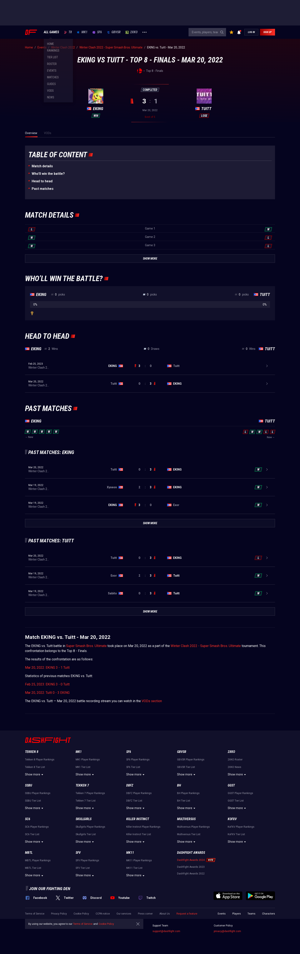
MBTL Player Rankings (38, 860)
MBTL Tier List (33, 867)
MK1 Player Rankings (88, 759)
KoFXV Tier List (236, 834)
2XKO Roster (235, 759)
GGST (231, 785)
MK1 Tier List (83, 767)
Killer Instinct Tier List (138, 834)
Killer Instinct (137, 819)
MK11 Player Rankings (139, 860)
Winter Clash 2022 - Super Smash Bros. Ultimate (206, 646)
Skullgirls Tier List (86, 834)
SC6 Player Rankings (37, 826)
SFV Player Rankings (87, 860)
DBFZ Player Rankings (139, 793)
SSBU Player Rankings (37, 793)
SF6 (97, 32)
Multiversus (186, 819)
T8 (68, 32)
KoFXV (232, 819)
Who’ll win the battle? (48, 174)
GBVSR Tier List (186, 767)
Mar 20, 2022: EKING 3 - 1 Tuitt (47, 668)
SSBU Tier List (33, 800)
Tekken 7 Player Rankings (90, 793)
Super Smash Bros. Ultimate (86, 646)
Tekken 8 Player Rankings (39, 759)
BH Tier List (183, 800)
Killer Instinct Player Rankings (143, 826)
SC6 (27, 819)
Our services (123, 913)
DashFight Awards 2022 (191, 873)
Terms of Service (34, 913)
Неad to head (42, 181)
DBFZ (129, 785)
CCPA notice (103, 913)
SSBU (28, 785)
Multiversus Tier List (188, 834)
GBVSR (114, 32)
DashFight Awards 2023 (191, 866)
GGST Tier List (236, 800)
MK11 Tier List (134, 867)
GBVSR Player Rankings (190, 759)
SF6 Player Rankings (138, 759)
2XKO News (234, 767)
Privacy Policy (59, 913)
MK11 (130, 853)
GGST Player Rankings (240, 793)
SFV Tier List (83, 867)
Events (222, 913)
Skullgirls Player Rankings (90, 826)
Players (236, 913)
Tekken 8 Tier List (35, 767)
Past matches (43, 189)
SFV (78, 853)
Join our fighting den (49, 888)
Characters (268, 913)
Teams (251, 913)
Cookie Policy (81, 913)
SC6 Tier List (32, 834)
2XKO (132, 32)
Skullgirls (83, 819)
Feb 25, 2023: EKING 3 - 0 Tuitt (47, 684)
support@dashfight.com (166, 931)
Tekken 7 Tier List (86, 800)
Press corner (145, 913)
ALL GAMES (51, 32)
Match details (42, 166)
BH (179, 785)
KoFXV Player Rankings (241, 826)
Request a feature (186, 913)
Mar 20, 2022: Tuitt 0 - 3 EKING (47, 693)
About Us (164, 913)
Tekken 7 (82, 785)
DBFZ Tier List (134, 800)
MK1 (82, 32)
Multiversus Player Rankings (193, 826)
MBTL (28, 853)
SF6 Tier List (133, 767)
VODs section (152, 701)
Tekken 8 (31, 752)
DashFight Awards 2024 (191, 860)
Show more (34, 775)
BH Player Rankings (188, 793)
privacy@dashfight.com (227, 931)
